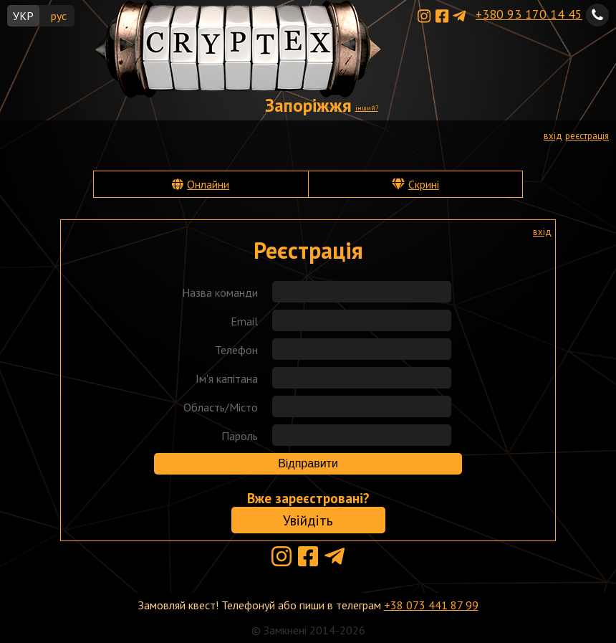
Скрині (423, 184)
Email (244, 321)
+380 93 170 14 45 (529, 14)
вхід (553, 136)
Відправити (308, 463)
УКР (23, 16)
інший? (366, 108)
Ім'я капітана (227, 378)
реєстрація (587, 136)
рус (59, 16)
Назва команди (220, 292)
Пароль (239, 436)
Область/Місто (220, 407)
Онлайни (208, 184)
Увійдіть (308, 520)
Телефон (236, 350)
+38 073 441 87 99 (431, 605)
